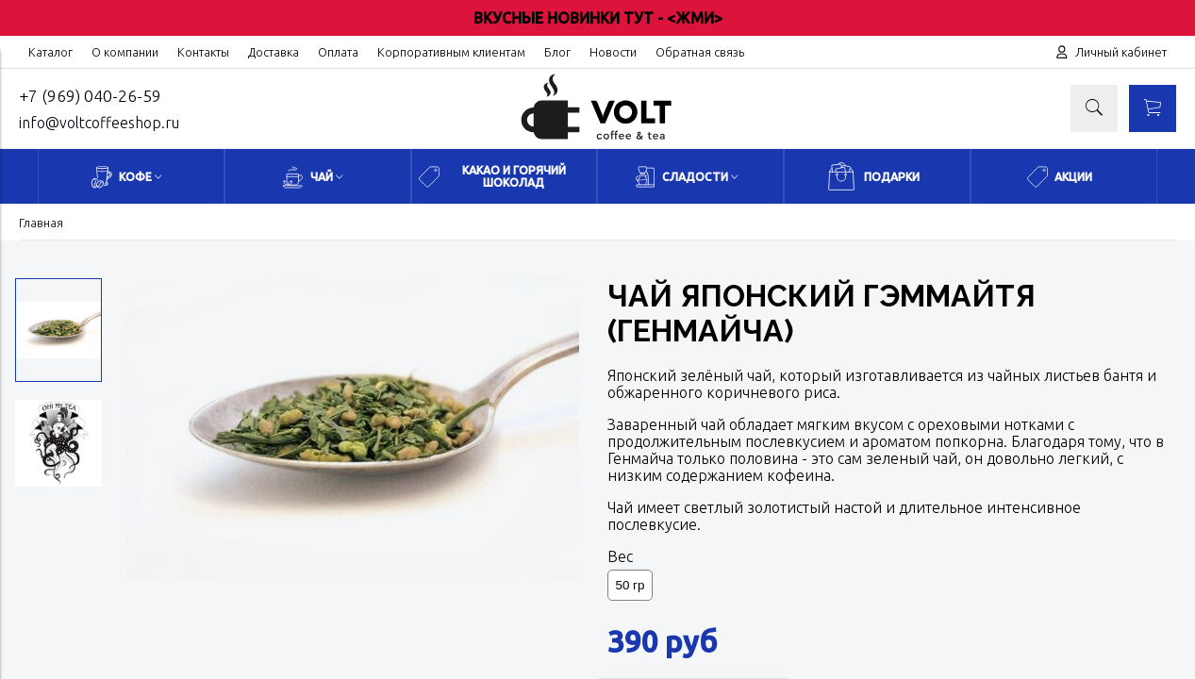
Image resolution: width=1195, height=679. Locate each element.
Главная (41, 222)
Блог (557, 51)
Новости (613, 51)
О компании (124, 51)
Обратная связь (700, 51)
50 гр (630, 585)
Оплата (338, 51)
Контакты (203, 51)
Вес (620, 556)
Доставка (273, 51)
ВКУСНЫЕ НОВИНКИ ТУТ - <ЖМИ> (597, 17)
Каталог (50, 51)
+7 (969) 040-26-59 (90, 96)
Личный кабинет (1121, 51)
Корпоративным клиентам (451, 51)
